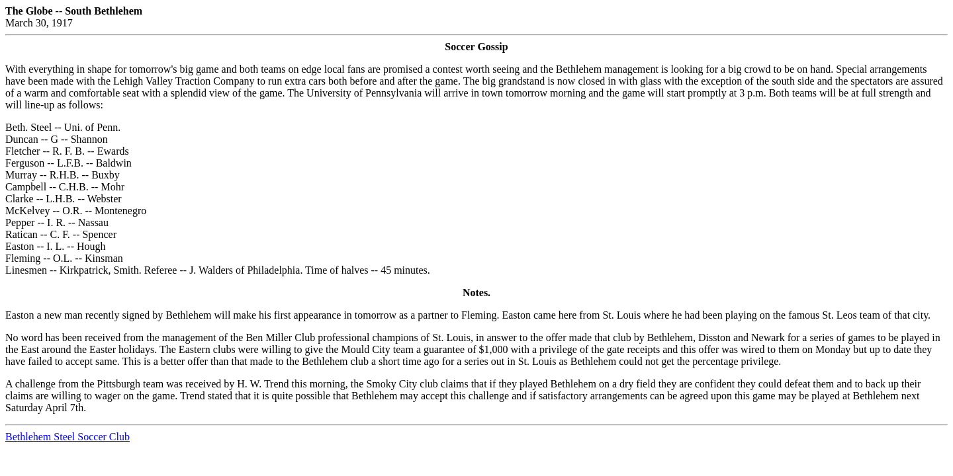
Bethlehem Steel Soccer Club (67, 436)
